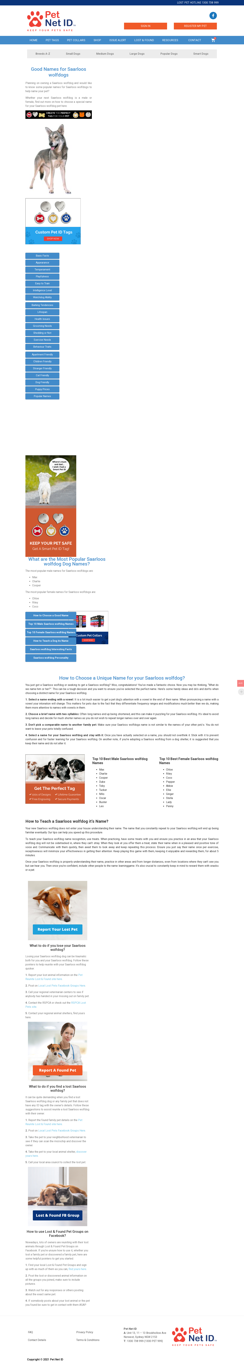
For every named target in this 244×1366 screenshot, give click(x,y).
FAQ (30, 1332)
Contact (195, 40)
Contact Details (37, 1340)
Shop (97, 40)
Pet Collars (76, 40)
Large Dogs (137, 53)
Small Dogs (73, 53)
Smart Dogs (200, 53)
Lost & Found (144, 40)
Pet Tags (52, 40)
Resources (171, 40)
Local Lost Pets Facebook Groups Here (61, 985)
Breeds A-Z (43, 53)
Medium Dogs (105, 53)
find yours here (77, 1269)
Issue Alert (117, 40)
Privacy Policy (84, 1332)
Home (34, 40)
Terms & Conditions (87, 1340)
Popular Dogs (169, 53)
